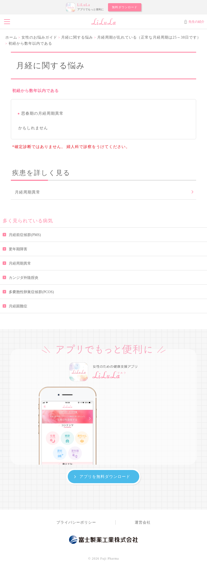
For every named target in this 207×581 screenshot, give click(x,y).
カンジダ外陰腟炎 (23, 278)
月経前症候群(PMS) (25, 235)
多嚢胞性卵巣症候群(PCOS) (31, 292)
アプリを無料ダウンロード (104, 476)
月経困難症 (18, 306)
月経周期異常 (20, 263)
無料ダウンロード (124, 7)
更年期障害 (18, 249)
